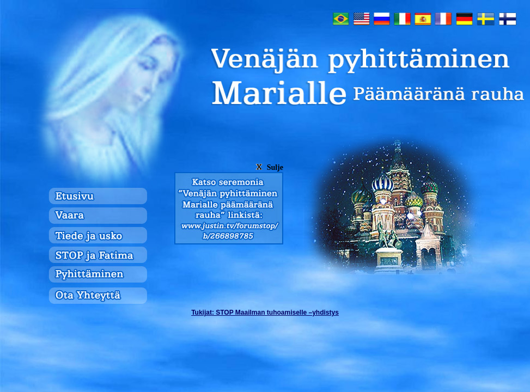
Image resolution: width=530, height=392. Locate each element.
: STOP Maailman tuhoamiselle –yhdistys (265, 312)
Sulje (268, 167)
